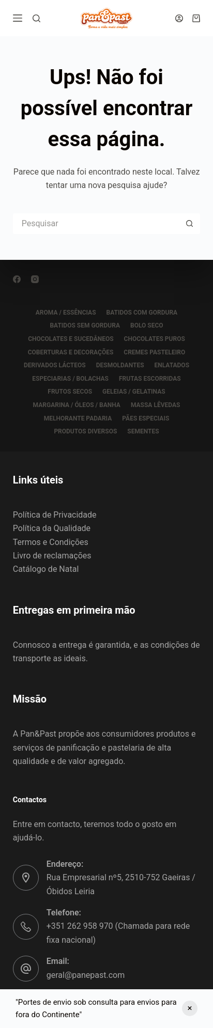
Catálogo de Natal (46, 569)
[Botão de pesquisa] (189, 223)
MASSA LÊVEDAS (155, 405)
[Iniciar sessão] (179, 18)
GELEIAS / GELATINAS (133, 391)
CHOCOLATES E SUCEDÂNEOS (70, 338)
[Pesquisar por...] (96, 223)
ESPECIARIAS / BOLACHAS (70, 378)
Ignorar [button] (189, 1008)
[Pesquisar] (36, 18)
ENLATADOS (172, 365)
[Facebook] (17, 279)
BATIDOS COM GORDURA (142, 312)
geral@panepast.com (86, 975)
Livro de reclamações (52, 555)
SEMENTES (143, 431)
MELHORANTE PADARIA (78, 418)
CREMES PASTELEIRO (154, 352)
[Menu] (17, 18)
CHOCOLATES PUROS (154, 338)
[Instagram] (35, 279)
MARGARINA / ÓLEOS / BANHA (76, 405)
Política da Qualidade (51, 528)
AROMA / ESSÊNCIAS (66, 312)
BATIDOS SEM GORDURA (85, 325)
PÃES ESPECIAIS (145, 418)
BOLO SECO (146, 325)
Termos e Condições (50, 542)
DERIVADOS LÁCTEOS (55, 365)
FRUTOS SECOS (70, 391)
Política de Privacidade (55, 515)
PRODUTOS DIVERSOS (85, 431)
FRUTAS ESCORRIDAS (150, 378)
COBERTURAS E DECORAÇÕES (71, 352)
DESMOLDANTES (120, 365)
